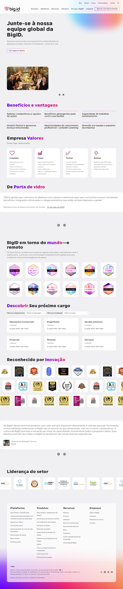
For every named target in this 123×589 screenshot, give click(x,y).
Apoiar (26, 574)
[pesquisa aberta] (118, 3)
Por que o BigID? (77, 9)
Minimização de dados (18, 535)
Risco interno (14, 538)
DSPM (39, 544)
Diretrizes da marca (96, 519)
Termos (12, 570)
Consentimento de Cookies (46, 522)
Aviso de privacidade (23, 570)
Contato (112, 3)
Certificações (34, 572)
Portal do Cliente (103, 3)
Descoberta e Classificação (19, 513)
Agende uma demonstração (107, 9)
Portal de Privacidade (44, 557)
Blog (80, 3)
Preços (93, 3)
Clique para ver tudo (19, 329)
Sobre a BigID (94, 513)
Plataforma (45, 9)
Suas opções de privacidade (49, 570)
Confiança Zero (15, 542)
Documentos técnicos (71, 526)
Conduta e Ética (45, 572)
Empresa (89, 9)
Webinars (66, 519)
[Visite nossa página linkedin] (105, 572)
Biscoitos (35, 570)
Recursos (55, 9)
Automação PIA (42, 554)
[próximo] (63, 94)
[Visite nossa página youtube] (112, 572)
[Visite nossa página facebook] (108, 572)
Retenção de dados (43, 529)
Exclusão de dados (43, 525)
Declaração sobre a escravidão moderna (65, 572)
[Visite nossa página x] (101, 572)
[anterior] (60, 94)
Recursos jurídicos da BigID (18, 572)
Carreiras (93, 516)
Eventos (66, 516)
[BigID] (12, 9)
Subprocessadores (16, 574)
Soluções (34, 9)
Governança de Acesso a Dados (48, 519)
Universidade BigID (69, 543)
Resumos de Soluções (71, 523)
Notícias (86, 3)
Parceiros (65, 9)
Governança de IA (16, 525)
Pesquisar (66, 533)
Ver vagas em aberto (17, 51)
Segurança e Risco (16, 522)
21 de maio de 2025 (55, 207)
